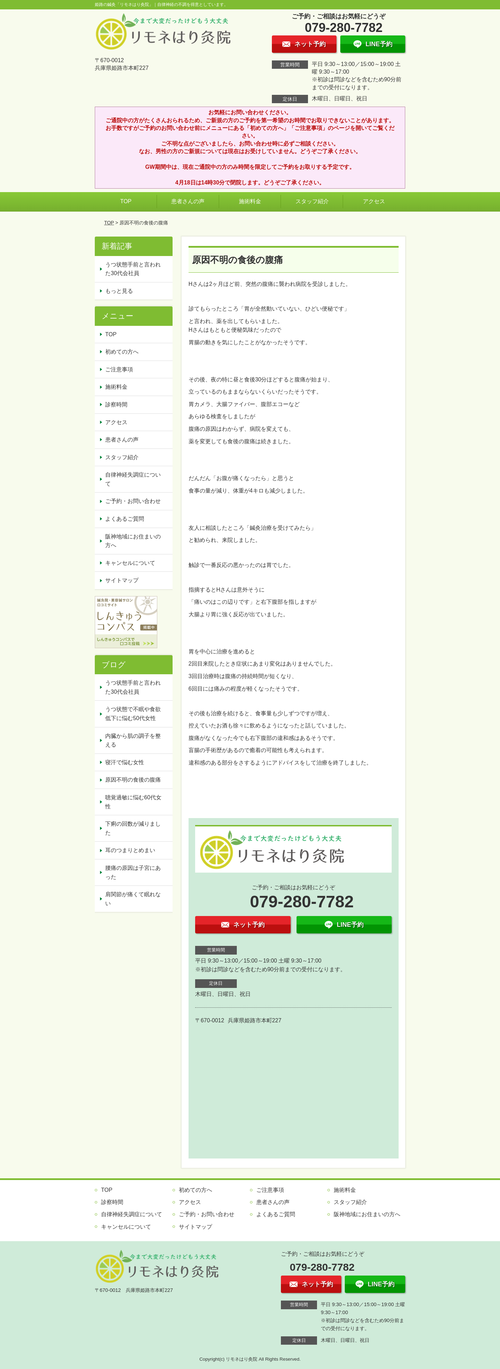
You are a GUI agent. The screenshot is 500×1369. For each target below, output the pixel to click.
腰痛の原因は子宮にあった (133, 872)
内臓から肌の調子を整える (133, 740)
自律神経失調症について (133, 479)
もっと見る (119, 291)
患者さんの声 (188, 201)
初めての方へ (122, 352)
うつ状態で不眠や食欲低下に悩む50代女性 (133, 713)
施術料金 (250, 201)
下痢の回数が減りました (133, 828)
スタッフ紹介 (312, 201)
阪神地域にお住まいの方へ (133, 541)
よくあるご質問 (124, 519)
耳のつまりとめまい (130, 850)
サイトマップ (122, 580)
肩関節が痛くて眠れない (133, 898)
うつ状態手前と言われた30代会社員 (133, 269)
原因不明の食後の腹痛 (133, 780)
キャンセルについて (130, 563)
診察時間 (116, 404)
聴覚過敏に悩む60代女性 (133, 801)
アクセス (374, 201)
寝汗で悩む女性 (124, 762)
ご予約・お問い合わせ (133, 501)
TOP (126, 201)
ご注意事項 (119, 369)
